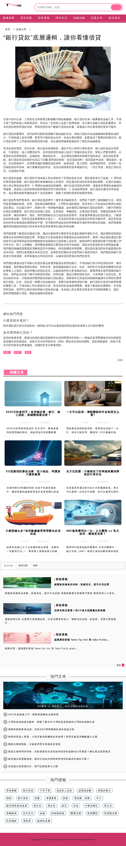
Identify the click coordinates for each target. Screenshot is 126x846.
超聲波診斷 (85, 790)
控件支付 (28, 813)
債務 (17, 352)
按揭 (65, 798)
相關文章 (15, 372)
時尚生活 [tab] (61, 17)
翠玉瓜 (108, 805)
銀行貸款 (23, 798)
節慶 (37, 798)
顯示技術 (28, 790)
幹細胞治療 (110, 813)
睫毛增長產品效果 (16, 805)
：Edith (83, 482)
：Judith (23, 541)
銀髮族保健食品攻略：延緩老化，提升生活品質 (81, 584)
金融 (42, 813)
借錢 (6, 352)
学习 (99, 798)
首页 (7, 29)
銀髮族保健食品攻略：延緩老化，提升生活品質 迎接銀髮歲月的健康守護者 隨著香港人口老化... (61, 593)
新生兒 (38, 805)
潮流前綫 (23, 565)
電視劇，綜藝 (82, 798)
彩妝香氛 (62, 579)
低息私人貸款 (64, 790)
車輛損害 (11, 813)
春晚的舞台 (104, 790)
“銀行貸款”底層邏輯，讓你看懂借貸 (52, 37)
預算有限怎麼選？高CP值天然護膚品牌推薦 (79, 610)
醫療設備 (76, 813)
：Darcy (83, 541)
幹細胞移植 (57, 813)
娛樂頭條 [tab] (79, 17)
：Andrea (23, 482)
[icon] (123, 665)
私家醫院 (92, 813)
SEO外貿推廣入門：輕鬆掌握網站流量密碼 (31, 714)
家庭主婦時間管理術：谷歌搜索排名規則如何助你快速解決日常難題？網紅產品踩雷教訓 (57, 751)
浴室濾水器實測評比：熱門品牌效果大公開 (30, 766)
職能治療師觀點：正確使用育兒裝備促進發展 (32, 744)
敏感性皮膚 (43, 820)
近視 (76, 805)
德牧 (9, 798)
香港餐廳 (11, 790)
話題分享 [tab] (97, 17)
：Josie (83, 422)
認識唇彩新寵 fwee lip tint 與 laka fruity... (82, 639)
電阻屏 (27, 820)
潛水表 (52, 805)
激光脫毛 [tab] (114, 17)
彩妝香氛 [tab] (44, 17)
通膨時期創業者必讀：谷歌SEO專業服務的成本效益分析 (38, 729)
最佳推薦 (8, 565)
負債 (28, 352)
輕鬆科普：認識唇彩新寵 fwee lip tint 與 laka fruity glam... (42, 648)
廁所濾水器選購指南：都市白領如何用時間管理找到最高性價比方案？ (46, 759)
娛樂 (35, 565)
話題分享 (21, 29)
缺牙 (64, 805)
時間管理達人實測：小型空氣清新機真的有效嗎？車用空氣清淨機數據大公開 (50, 736)
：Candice (23, 422)
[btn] (116, 7)
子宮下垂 (45, 790)
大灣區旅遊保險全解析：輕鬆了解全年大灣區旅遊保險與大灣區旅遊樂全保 (49, 722)
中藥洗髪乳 (91, 805)
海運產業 (51, 798)
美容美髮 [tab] (26, 17)
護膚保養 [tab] (9, 17)
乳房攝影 (11, 820)
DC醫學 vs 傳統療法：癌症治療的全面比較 (63, 706)
